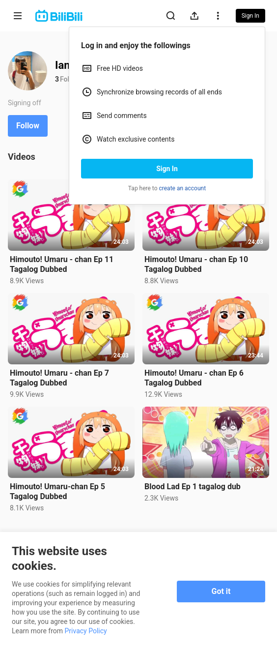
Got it (221, 591)
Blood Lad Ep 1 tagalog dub (192, 486)
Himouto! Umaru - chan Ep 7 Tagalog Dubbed (59, 377)
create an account (182, 188)
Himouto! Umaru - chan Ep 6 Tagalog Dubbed (194, 377)
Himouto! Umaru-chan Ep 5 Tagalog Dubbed (57, 491)
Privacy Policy (86, 631)
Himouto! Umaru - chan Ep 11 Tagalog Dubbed (61, 264)
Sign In (167, 169)
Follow (27, 125)
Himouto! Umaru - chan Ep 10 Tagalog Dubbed (196, 264)
